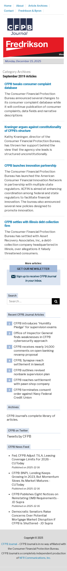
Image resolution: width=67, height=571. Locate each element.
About (20, 5)
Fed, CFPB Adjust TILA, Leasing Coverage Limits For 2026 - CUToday (33, 459)
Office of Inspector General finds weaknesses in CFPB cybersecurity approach (33, 337)
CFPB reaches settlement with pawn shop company (32, 382)
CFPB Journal (9, 544)
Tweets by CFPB (19, 436)
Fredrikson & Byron (29, 10)
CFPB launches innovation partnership (30, 165)
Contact (9, 10)
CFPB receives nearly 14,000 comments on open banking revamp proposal (34, 350)
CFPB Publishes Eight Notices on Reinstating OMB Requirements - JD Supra (35, 498)
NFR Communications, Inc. (35, 558)
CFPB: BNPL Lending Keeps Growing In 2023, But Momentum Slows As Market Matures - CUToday (35, 478)
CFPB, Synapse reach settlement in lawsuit (29, 362)
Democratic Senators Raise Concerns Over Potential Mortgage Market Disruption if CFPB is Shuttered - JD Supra (33, 517)
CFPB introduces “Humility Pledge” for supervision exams (35, 325)
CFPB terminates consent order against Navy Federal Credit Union (33, 393)
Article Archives (38, 5)
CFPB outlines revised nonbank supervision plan (32, 372)
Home (7, 5)
